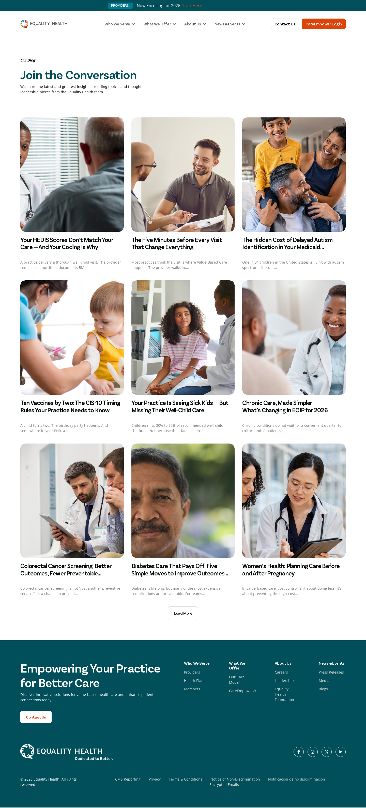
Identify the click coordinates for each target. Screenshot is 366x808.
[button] (182, 613)
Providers (192, 672)
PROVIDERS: (120, 5)
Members (192, 689)
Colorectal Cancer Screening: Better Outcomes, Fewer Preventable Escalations (65, 573)
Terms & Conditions (185, 779)
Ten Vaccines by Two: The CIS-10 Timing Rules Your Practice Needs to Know (70, 406)
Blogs (323, 689)
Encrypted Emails (224, 785)
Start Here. (192, 5)
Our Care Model (237, 680)
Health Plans (194, 680)
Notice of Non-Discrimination (235, 779)
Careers (281, 672)
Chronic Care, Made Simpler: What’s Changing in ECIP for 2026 (285, 406)
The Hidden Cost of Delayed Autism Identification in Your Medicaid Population (287, 247)
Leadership (284, 680)
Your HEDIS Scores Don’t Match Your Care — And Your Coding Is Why (66, 243)
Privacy (155, 779)
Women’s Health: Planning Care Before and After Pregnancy (291, 569)
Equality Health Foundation (284, 694)
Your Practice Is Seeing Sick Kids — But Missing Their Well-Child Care (179, 406)
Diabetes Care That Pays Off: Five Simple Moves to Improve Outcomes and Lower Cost (177, 573)
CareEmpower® (242, 691)
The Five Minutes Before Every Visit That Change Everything (176, 243)
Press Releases (331, 672)
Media (324, 680)
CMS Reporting (128, 779)
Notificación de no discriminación (296, 779)
